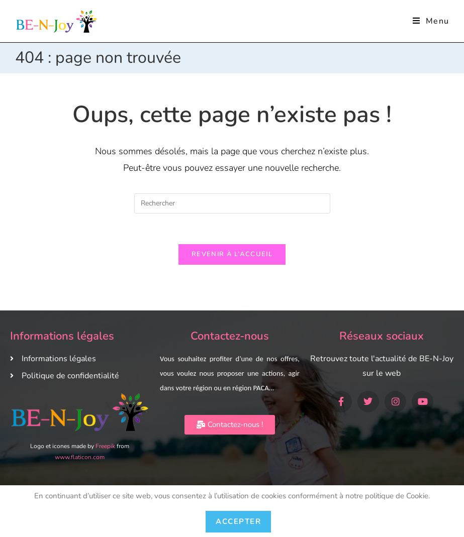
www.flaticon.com (80, 457)
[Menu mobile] (431, 21)
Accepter (238, 521)
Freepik (105, 446)
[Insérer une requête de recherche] (232, 203)
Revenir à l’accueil (232, 254)
